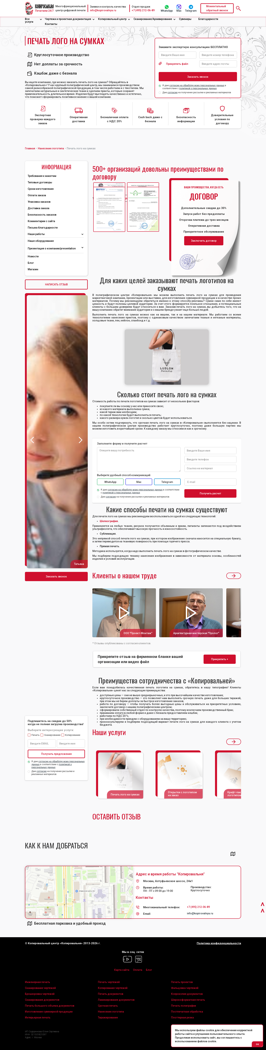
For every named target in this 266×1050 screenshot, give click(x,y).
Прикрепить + (219, 659)
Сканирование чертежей (40, 987)
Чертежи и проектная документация (68, 19)
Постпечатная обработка (187, 1011)
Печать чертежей (109, 982)
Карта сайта (121, 969)
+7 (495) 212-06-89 (143, 10)
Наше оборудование (41, 240)
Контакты (51, 24)
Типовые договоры (40, 182)
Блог (31, 262)
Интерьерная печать (37, 1017)
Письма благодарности (43, 227)
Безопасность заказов (42, 214)
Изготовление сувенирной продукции (49, 1011)
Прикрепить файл (177, 63)
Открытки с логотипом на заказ (182, 794)
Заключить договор (203, 240)
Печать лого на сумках (125, 794)
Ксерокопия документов (187, 993)
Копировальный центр (112, 19)
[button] (33, 20)
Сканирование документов (42, 999)
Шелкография (109, 521)
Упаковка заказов (39, 201)
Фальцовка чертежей (184, 987)
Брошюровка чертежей (39, 993)
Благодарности (208, 19)
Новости (33, 256)
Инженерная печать (37, 982)
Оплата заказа (37, 195)
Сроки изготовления (41, 188)
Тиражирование (108, 1017)
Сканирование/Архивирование (153, 19)
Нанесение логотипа (111, 1011)
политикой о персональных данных (198, 88)
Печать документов (110, 993)
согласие (173, 92)
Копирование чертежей (112, 987)
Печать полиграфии (183, 1005)
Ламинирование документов (116, 999)
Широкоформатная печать (188, 999)
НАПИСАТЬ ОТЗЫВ (56, 284)
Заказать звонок (56, 576)
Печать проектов (182, 982)
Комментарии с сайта (41, 221)
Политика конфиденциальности (219, 943)
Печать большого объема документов (49, 1005)
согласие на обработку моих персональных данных (196, 85)
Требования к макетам (42, 175)
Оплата (137, 969)
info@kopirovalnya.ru (103, 10)
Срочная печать (108, 1005)
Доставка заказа (38, 208)
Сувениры (185, 19)
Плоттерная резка (182, 1017)
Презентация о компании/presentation (52, 248)
